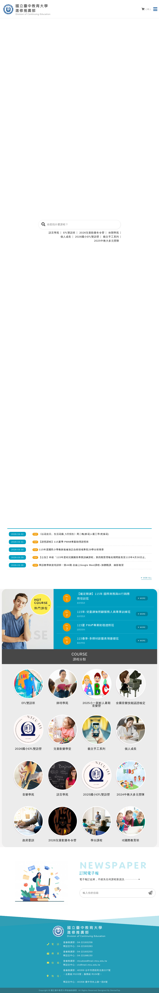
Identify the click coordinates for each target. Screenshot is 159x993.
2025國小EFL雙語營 (96, 794)
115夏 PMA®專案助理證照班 (95, 625)
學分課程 (96, 840)
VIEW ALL (147, 578)
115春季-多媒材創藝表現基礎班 (98, 638)
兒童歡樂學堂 (62, 748)
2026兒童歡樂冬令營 (91, 232)
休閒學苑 (113, 232)
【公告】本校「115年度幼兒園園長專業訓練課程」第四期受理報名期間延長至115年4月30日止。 (93, 557)
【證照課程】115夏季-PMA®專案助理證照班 (64, 541)
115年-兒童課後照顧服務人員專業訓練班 (104, 612)
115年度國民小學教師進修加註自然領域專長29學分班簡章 (71, 549)
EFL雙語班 (69, 232)
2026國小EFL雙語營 (87, 237)
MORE (142, 598)
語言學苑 (54, 232)
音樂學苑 (28, 794)
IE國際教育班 (130, 840)
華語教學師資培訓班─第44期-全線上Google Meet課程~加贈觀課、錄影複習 (81, 565)
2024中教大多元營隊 (131, 794)
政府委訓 (28, 840)
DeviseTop (115, 990)
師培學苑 (62, 703)
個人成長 (66, 237)
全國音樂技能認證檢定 (130, 703)
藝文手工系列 (111, 237)
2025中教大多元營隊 (106, 241)
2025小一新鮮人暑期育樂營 (97, 704)
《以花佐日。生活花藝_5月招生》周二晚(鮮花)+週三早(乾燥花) (74, 534)
